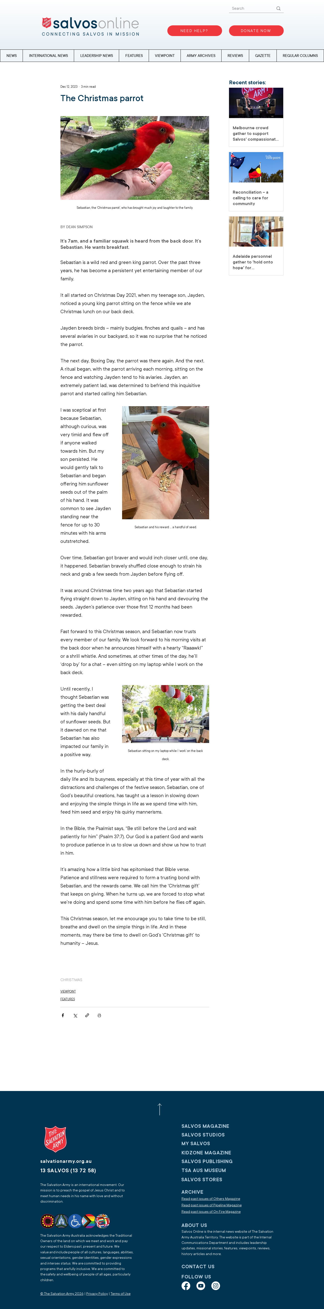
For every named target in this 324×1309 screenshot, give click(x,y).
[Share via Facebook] (62, 1015)
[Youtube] (200, 1285)
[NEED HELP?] (194, 30)
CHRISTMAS (71, 980)
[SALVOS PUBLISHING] (214, 1161)
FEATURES (67, 999)
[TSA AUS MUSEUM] (214, 1170)
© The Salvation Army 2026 (62, 1293)
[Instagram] (215, 1285)
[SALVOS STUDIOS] (214, 1135)
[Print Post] (99, 1015)
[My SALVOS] (214, 1143)
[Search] (249, 8)
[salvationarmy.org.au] (73, 1161)
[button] (300, 56)
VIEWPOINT (68, 992)
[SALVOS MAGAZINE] (214, 1126)
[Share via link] (87, 1015)
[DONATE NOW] (256, 30)
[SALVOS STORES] (213, 1179)
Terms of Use (121, 1293)
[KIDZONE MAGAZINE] (214, 1152)
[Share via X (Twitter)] (75, 1015)
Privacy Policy (97, 1293)
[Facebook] (186, 1285)
